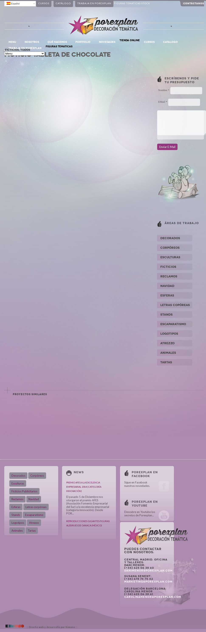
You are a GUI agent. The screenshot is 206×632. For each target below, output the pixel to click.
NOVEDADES (107, 42)
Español (13, 3)
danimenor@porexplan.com (148, 570)
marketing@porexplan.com (148, 581)
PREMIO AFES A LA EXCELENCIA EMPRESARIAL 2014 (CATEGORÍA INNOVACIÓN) (83, 486)
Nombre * (163, 90)
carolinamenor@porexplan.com (152, 597)
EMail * (162, 101)
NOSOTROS (32, 42)
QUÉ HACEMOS (57, 42)
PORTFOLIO (82, 42)
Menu (12, 42)
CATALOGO (170, 42)
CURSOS (149, 42)
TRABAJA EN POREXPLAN (24, 48)
